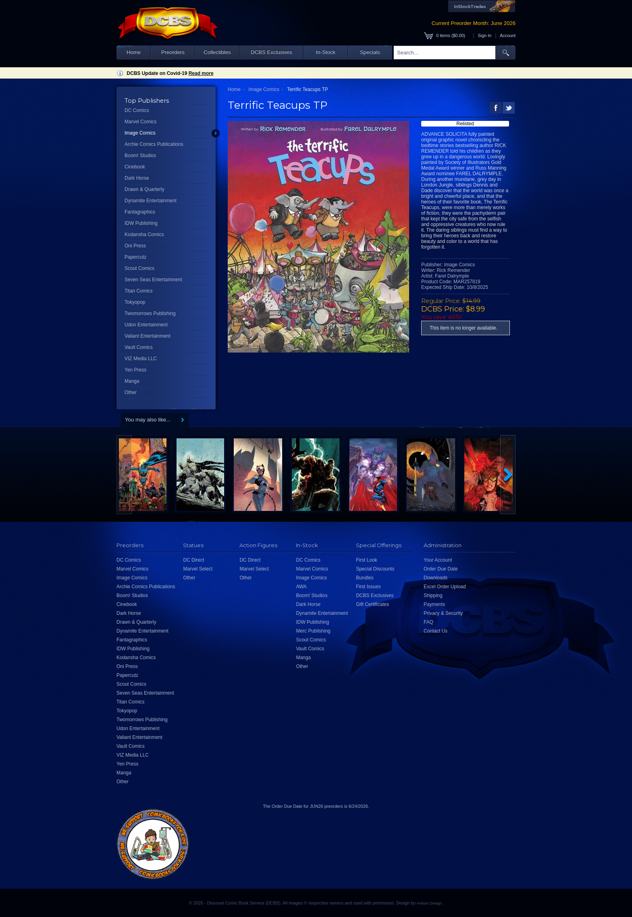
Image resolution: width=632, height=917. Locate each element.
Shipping (433, 595)
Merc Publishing (313, 631)
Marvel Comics (140, 121)
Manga (132, 381)
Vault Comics (139, 347)
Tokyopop (135, 302)
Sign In (485, 35)
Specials (370, 52)
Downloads (435, 578)
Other (131, 392)
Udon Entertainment (146, 325)
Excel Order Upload (445, 586)
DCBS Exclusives (271, 52)
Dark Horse (137, 178)
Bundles (364, 578)
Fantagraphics (140, 212)
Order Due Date (441, 569)
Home (134, 52)
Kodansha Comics (144, 234)
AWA (301, 586)
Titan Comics (139, 291)
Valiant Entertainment (147, 336)
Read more (201, 73)
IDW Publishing (141, 223)
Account (508, 35)
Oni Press (135, 246)
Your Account (438, 560)
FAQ (428, 622)
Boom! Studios (140, 155)
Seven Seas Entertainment (153, 279)
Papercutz (135, 257)
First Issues (368, 586)
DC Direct (193, 560)
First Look (366, 560)
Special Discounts (375, 569)
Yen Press (135, 370)
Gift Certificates (372, 604)
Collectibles (217, 52)
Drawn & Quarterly (144, 189)
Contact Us (435, 631)
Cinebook (135, 167)
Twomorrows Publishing (150, 313)
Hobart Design (429, 903)
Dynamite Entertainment (151, 200)
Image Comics (140, 133)
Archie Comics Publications (154, 144)
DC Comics (137, 110)
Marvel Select (197, 569)
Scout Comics (139, 268)
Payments (434, 604)
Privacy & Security (443, 613)
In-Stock (325, 52)
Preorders (173, 52)
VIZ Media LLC (141, 358)
